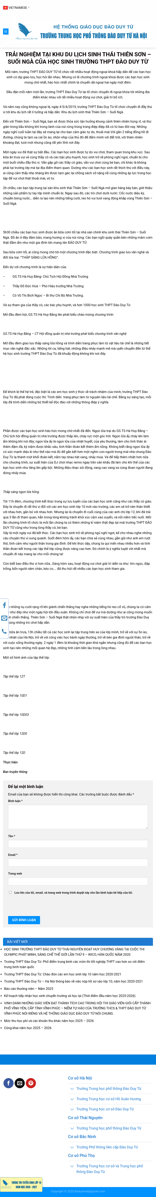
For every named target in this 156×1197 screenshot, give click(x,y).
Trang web (15, 873)
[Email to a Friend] (20, 1083)
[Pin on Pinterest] (31, 1083)
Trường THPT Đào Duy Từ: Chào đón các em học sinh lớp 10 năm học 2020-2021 (62, 974)
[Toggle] (72, 1089)
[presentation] (36, 906)
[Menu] (6, 31)
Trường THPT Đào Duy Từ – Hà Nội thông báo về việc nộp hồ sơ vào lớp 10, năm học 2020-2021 (73, 981)
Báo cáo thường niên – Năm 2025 (28, 989)
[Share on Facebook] (8, 1083)
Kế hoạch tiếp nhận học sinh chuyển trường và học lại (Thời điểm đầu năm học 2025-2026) (69, 996)
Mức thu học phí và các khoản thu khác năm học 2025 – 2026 (49, 1021)
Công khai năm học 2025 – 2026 (27, 1028)
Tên (11, 836)
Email (12, 855)
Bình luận (15, 801)
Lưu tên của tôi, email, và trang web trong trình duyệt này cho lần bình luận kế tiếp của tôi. (73, 892)
